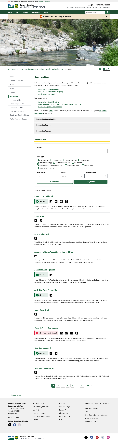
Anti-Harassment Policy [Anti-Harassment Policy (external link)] (41, 416)
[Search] (107, 12)
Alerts (12, 77)
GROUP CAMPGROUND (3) (63, 163)
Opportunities (16, 100)
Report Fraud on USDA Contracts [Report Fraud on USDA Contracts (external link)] (97, 403)
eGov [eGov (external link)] (87, 412)
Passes (12, 88)
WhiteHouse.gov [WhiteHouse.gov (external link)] (65, 407)
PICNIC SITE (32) (57, 160)
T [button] (104, 69)
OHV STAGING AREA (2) (73, 165)
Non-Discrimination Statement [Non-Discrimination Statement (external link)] (96, 415)
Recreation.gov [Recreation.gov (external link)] (38, 403)
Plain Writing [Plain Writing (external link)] (63, 413)
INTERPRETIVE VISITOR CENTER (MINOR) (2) (51, 165)
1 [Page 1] (53, 385)
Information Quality (92, 421)
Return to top (16, 395)
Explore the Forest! (18, 111)
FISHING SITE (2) (79, 163)
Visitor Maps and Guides (18, 119)
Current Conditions (16, 81)
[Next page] (90, 386)
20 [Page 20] (82, 385)
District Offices (13, 417)
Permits (12, 92)
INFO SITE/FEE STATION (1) (46, 168)
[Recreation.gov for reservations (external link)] (50, 107)
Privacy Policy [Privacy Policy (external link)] (64, 410)
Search (39, 147)
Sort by (63, 172)
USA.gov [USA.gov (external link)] (62, 403)
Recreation (14, 96)
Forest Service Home (73, 7)
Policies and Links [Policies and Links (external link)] (91, 408)
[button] (100, 69)
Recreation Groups (43, 131)
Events (12, 84)
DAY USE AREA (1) (89, 165)
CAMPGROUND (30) (71, 160)
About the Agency (104, 7)
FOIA (61, 420)
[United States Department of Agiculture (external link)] (11, 6)
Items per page (90, 172)
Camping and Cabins (18, 104)
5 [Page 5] (72, 385)
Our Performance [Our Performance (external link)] (39, 413)
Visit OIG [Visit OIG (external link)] (36, 410)
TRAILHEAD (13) (85, 160)
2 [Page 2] (58, 385)
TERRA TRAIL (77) (44, 160)
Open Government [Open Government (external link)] (91, 418)
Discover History (17, 107)
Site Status (41, 172)
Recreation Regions (43, 125)
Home (10, 12)
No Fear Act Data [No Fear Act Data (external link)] (65, 416)
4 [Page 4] (67, 385)
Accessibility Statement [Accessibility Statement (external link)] (41, 407)
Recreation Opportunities (46, 119)
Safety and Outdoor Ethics (19, 115)
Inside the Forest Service (89, 7)
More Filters (54, 182)
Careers (35, 420)
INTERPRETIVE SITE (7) (45, 163)
